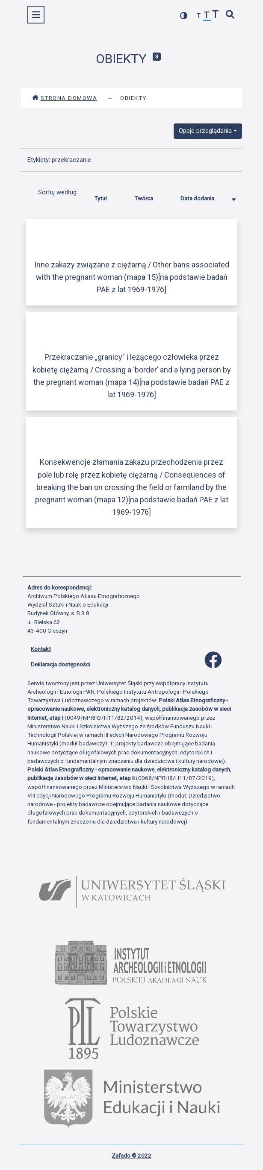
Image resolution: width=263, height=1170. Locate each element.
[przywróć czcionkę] (207, 16)
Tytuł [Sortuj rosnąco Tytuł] (107, 196)
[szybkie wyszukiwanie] (230, 15)
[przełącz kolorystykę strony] (184, 16)
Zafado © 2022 (131, 1155)
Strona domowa (65, 97)
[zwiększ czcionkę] (215, 15)
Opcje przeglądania (205, 131)
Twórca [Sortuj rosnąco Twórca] (150, 196)
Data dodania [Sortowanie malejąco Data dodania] (204, 196)
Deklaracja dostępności (60, 664)
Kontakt (41, 648)
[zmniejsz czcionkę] (199, 16)
